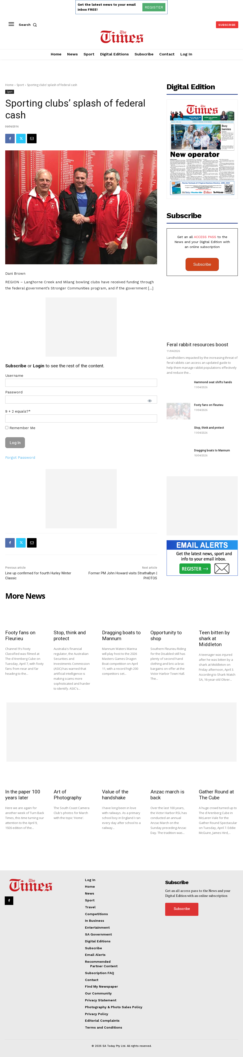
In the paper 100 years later (22, 795)
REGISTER (154, 7)
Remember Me (20, 428)
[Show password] (149, 401)
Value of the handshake (115, 795)
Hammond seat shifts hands (213, 382)
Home (9, 85)
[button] (29, 25)
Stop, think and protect (209, 427)
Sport (20, 85)
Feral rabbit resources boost (197, 344)
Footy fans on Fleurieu (208, 405)
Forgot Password (20, 457)
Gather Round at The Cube (216, 795)
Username (14, 375)
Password (14, 392)
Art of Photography (67, 795)
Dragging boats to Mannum (212, 450)
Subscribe (202, 264)
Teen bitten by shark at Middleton (214, 638)
